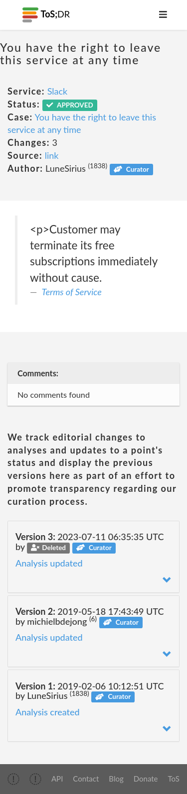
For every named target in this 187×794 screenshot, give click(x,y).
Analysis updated (49, 563)
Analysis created (47, 711)
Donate (146, 778)
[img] (13, 779)
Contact (86, 778)
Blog (116, 778)
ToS (174, 778)
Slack (57, 91)
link (52, 155)
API (57, 778)
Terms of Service (72, 291)
